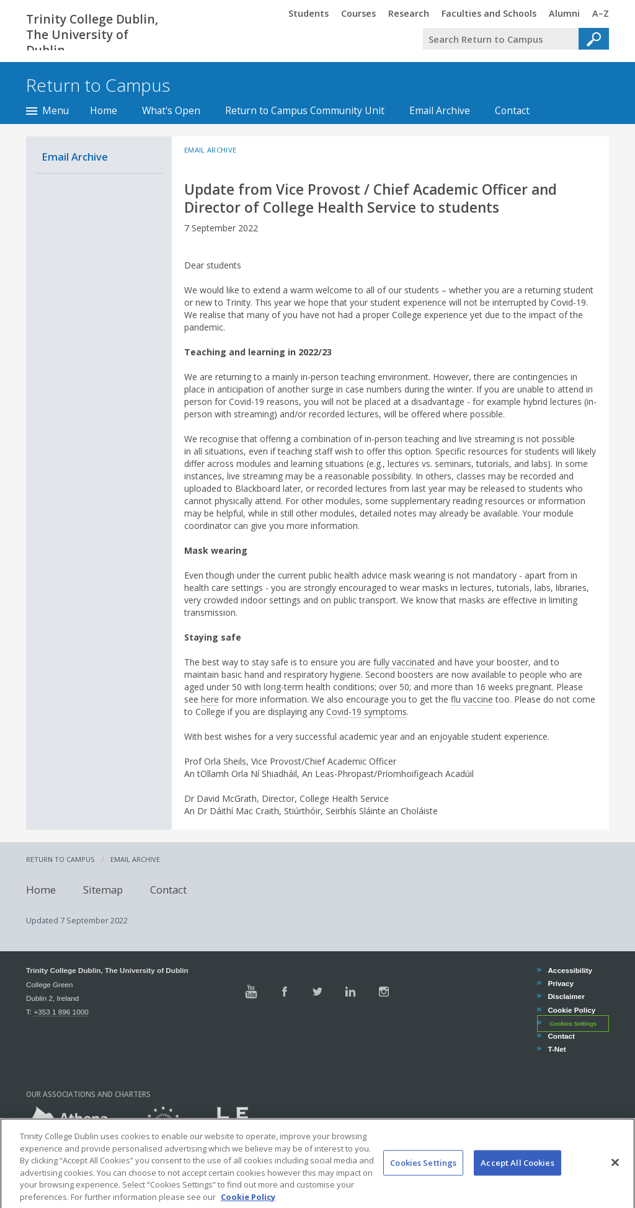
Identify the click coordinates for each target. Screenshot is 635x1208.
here (210, 699)
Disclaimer (565, 996)
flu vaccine (472, 699)
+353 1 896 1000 (60, 1012)
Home (103, 110)
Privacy (560, 983)
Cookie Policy (571, 1010)
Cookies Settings (573, 1024)
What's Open (171, 110)
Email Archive (439, 110)
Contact (512, 110)
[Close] (615, 1174)
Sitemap (103, 889)
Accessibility (569, 970)
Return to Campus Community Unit (304, 110)
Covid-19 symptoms (366, 711)
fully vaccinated (404, 662)
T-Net (556, 1049)
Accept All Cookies (517, 1173)
